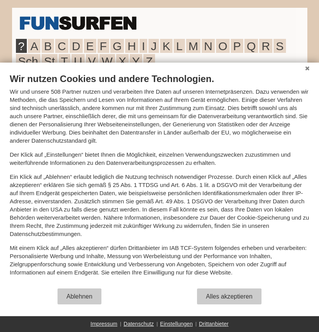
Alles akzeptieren (229, 296)
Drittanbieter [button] (213, 324)
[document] (159, 180)
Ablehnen (79, 296)
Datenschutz (139, 324)
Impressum (104, 324)
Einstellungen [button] (176, 324)
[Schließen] (307, 68)
